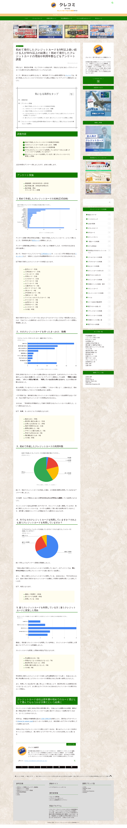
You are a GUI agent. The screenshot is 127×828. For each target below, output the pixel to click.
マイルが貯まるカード (84, 18)
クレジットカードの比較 (99, 293)
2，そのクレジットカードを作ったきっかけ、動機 (42, 109)
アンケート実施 (30, 103)
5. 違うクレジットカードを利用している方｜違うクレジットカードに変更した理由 (49, 119)
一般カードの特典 (99, 241)
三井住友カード (46, 257)
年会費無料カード (66, 18)
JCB (88, 383)
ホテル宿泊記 (99, 246)
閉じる (72, 94)
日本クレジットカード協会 (25, 793)
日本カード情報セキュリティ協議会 (27, 790)
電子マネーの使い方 (99, 306)
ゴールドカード (37, 18)
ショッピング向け (93, 338)
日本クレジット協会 (23, 792)
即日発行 (89, 354)
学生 (88, 364)
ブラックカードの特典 (99, 311)
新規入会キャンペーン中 (95, 347)
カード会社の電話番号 (99, 302)
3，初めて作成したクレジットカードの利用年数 (41, 111)
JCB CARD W (46, 722)
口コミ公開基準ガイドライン (58, 803)
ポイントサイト (99, 237)
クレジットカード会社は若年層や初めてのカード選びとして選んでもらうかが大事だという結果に (48, 125)
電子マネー (91, 358)
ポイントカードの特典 (99, 280)
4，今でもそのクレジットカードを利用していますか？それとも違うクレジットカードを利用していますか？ (49, 114)
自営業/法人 (90, 362)
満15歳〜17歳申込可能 (93, 345)
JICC (18, 798)
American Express (93, 384)
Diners (88, 378)
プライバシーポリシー (56, 801)
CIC (18, 797)
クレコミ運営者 (54, 800)
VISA (89, 377)
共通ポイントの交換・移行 (99, 284)
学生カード (98, 18)
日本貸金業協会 (21, 795)
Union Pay (90, 380)
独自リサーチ (20, 46)
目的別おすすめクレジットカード (99, 252)
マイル (99, 298)
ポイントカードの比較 (99, 315)
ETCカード (99, 233)
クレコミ (68, 75)
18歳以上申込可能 (92, 343)
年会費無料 (91, 336)
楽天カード (36, 244)
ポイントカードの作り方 (99, 271)
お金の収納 (99, 224)
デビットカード (99, 289)
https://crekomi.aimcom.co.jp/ (36, 764)
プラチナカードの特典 (99, 262)
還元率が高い (91, 351)
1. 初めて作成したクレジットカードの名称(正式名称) (43, 106)
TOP (26, 18)
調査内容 (28, 100)
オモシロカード (99, 228)
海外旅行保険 (91, 352)
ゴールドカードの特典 (99, 257)
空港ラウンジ (91, 356)
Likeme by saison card (25, 725)
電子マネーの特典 (99, 324)
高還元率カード (52, 18)
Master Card (91, 381)
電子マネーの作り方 (99, 275)
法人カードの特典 (99, 266)
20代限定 (90, 341)
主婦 (88, 365)
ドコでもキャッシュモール (58, 790)
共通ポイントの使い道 (99, 320)
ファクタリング (99, 219)
